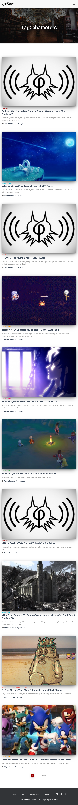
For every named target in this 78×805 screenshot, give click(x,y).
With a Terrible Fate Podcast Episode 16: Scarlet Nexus (30, 543)
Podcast (5, 108)
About (14, 794)
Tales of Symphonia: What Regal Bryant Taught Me (29, 401)
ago (18, 124)
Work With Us (33, 794)
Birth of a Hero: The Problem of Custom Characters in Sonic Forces (36, 759)
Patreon (46, 794)
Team (22, 794)
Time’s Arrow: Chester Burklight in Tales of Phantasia (30, 329)
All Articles (6, 183)
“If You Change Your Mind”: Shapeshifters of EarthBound (32, 690)
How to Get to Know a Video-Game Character (25, 257)
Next (43, 775)
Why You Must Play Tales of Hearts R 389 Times (27, 185)
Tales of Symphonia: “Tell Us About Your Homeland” (29, 473)
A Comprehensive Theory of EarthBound (18, 687)
